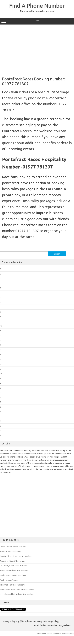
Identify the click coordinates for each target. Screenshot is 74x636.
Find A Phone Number (37, 5)
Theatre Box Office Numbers (12, 585)
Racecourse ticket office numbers (14, 570)
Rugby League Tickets (9, 580)
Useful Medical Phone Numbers (13, 547)
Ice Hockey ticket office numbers (13, 566)
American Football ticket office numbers (17, 589)
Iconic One (41, 633)
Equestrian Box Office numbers (13, 561)
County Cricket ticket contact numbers (16, 556)
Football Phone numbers (10, 551)
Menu (37, 21)
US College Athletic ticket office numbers (17, 594)
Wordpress (69, 633)
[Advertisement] (37, 49)
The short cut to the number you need (37, 11)
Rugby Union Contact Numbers (13, 575)
